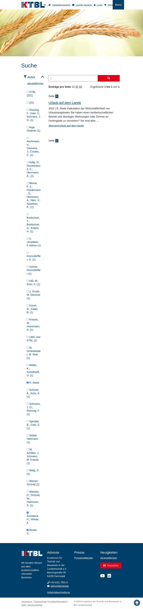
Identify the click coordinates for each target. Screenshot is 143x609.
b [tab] (29, 83)
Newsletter (110, 565)
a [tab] (28, 83)
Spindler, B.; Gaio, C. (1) (33, 425)
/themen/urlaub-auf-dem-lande (66, 125)
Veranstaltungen (108, 558)
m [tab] (38, 83)
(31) (30, 102)
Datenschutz (40, 601)
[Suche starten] (109, 78)
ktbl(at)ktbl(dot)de (60, 586)
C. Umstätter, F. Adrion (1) (34, 242)
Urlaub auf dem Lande (65, 103)
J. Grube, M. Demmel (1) (33, 295)
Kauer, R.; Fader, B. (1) (32, 309)
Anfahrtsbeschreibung (58, 592)
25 (76, 86)
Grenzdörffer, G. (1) (34, 256)
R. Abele (33, 382)
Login (98, 5)
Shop (108, 5)
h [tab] (34, 83)
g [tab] (32, 83)
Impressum (26, 601)
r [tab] (39, 83)
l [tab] (36, 83)
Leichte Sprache (84, 5)
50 (80, 86)
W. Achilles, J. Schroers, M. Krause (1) (33, 456)
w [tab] (42, 83)
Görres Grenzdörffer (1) (34, 270)
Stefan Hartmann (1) (32, 439)
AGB (23, 605)
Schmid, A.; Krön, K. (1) (33, 393)
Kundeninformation (57, 601)
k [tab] (35, 83)
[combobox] (73, 78)
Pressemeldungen (83, 558)
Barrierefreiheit (35, 605)
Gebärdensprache (61, 5)
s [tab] (40, 83)
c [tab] (31, 83)
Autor (31, 77)
